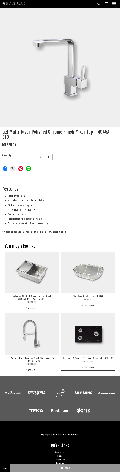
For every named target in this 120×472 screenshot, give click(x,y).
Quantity (6, 155)
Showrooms (60, 452)
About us (60, 463)
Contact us (60, 459)
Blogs (60, 456)
